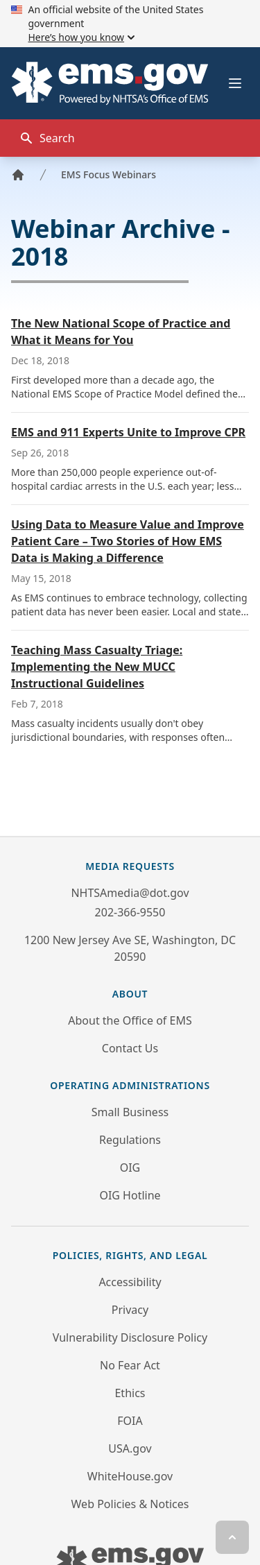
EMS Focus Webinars (108, 174)
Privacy (130, 1309)
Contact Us (130, 1048)
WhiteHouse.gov (130, 1476)
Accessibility (129, 1282)
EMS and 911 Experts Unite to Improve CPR (128, 432)
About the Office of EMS (129, 1020)
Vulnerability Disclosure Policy (130, 1337)
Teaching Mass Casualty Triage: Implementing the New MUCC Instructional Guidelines (96, 666)
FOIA (129, 1420)
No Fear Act (130, 1365)
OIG (130, 1167)
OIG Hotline (129, 1195)
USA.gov (129, 1448)
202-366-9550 (130, 912)
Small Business (130, 1112)
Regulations (130, 1139)
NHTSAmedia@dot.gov (130, 892)
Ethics (129, 1393)
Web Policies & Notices (130, 1504)
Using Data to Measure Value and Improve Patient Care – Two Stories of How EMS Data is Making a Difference (127, 541)
